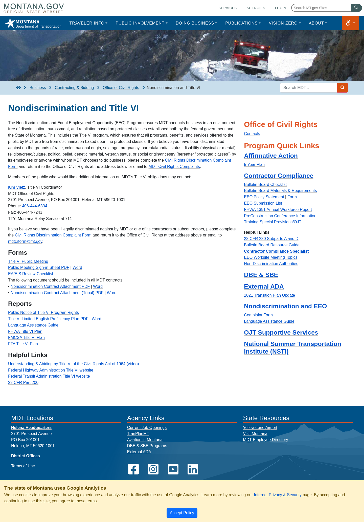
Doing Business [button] (195, 23)
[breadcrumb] (18, 88)
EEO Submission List (263, 203)
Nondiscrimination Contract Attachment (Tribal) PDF (57, 293)
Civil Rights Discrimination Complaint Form (53, 235)
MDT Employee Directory (265, 440)
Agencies (255, 8)
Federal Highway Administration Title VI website (50, 370)
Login (280, 8)
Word (77, 267)
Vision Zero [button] (283, 23)
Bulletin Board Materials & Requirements (280, 190)
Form (292, 197)
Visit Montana (255, 433)
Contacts (252, 134)
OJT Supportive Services (281, 332)
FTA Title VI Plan (23, 344)
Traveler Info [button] (86, 23)
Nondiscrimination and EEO (285, 306)
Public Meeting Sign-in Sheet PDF (38, 267)
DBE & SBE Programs (147, 446)
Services (228, 8)
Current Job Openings (147, 427)
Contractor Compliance (278, 175)
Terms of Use (23, 466)
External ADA (264, 286)
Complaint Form (258, 315)
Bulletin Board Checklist (265, 184)
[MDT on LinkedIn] (193, 469)
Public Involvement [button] (140, 23)
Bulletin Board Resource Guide (272, 245)
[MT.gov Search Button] (356, 8)
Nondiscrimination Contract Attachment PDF (50, 286)
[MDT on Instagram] (153, 469)
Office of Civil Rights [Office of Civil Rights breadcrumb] (121, 87)
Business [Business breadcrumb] (38, 87)
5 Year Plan (254, 164)
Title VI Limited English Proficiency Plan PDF (48, 319)
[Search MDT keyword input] (308, 88)
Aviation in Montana (145, 440)
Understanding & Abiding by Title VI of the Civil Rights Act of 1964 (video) (73, 364)
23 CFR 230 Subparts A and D (271, 238)
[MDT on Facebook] (133, 469)
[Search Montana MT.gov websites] (326, 8)
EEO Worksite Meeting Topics (270, 257)
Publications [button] (241, 23)
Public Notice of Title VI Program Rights (43, 312)
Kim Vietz (16, 187)
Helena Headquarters (31, 427)
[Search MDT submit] (342, 88)
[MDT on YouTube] (173, 469)
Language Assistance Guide (33, 325)
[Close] (182, 513)
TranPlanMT (138, 433)
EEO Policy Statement (264, 197)
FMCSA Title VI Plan (26, 337)
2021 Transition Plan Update (269, 295)
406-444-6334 (34, 206)
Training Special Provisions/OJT (272, 222)
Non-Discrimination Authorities (271, 264)
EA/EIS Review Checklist (30, 274)
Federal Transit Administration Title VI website (49, 376)
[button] (350, 23)
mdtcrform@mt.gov (25, 241)
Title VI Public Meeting (28, 261)
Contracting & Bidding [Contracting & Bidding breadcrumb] (74, 87)
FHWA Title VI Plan (25, 331)
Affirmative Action (271, 155)
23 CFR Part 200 (23, 382)
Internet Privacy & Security (278, 495)
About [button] (316, 23)
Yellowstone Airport (260, 427)
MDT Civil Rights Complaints (174, 166)
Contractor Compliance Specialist (276, 251)
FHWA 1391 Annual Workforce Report (278, 209)
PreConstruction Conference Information (280, 216)
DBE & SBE (261, 274)
